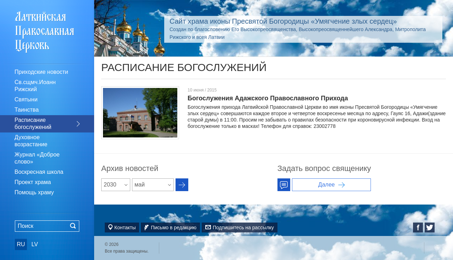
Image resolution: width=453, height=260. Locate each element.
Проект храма (33, 182)
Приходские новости (41, 72)
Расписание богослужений (33, 123)
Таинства (27, 110)
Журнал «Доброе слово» (37, 158)
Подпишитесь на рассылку (243, 227)
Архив (182, 184)
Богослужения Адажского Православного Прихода (268, 98)
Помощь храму (34, 192)
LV (34, 244)
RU (21, 244)
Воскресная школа (39, 172)
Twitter (430, 227)
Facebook (418, 227)
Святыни (26, 99)
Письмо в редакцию (173, 227)
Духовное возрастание (31, 140)
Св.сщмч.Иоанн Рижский (35, 85)
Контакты (125, 227)
